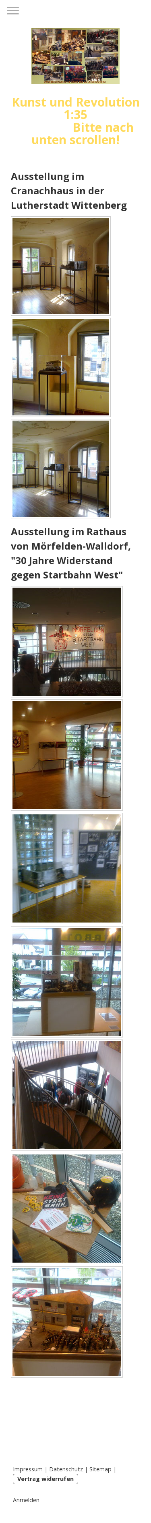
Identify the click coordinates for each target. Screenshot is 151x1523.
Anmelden (26, 1500)
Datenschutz (66, 1469)
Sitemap (100, 1469)
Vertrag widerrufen (45, 1479)
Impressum (28, 1469)
